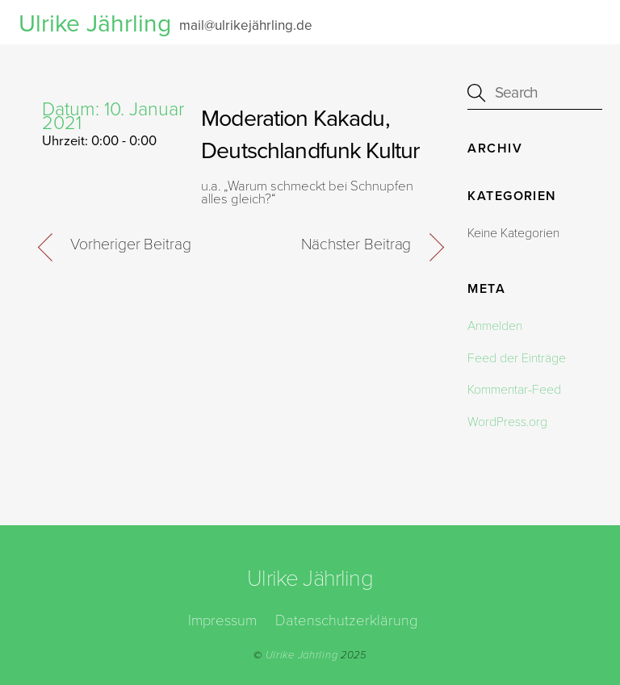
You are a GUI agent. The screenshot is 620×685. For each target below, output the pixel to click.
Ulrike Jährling (302, 655)
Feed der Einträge (516, 358)
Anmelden (494, 326)
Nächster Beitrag (356, 244)
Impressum (222, 620)
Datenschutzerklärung (346, 620)
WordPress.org (507, 422)
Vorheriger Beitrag (130, 244)
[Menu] (579, 22)
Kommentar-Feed (514, 390)
